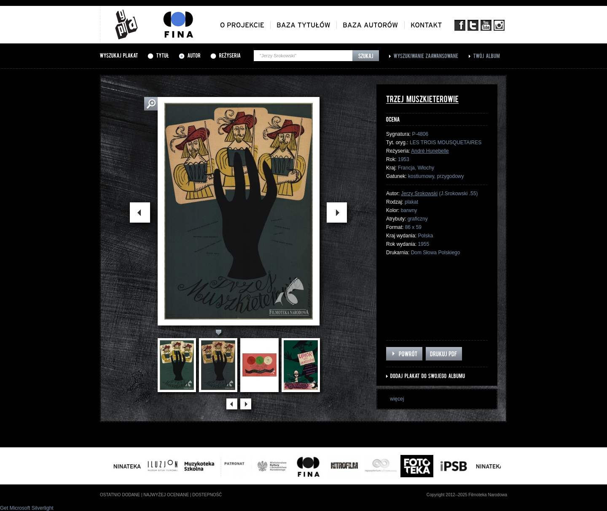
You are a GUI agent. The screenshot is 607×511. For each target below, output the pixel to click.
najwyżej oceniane (166, 494)
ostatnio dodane (120, 494)
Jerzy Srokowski (419, 193)
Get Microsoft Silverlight (27, 508)
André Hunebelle (430, 151)
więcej (397, 399)
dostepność (207, 494)
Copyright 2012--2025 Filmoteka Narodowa (467, 494)
